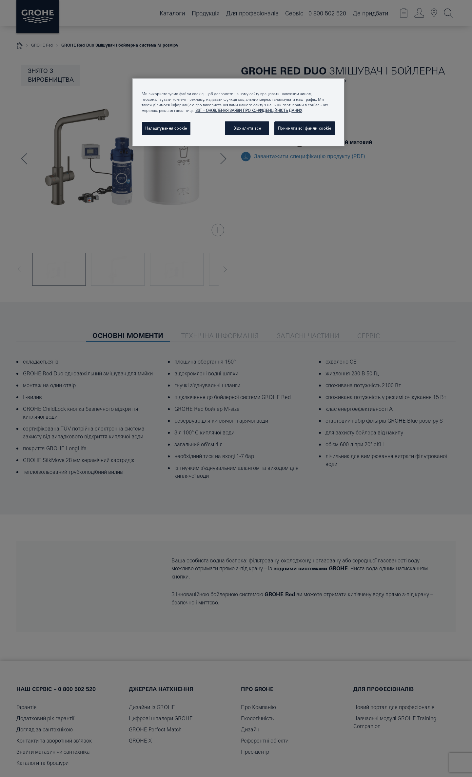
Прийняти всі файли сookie (304, 128)
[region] (238, 112)
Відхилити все (247, 128)
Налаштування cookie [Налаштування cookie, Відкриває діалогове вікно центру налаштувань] (166, 128)
